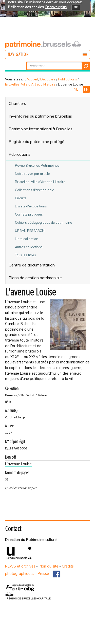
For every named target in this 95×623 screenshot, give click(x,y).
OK (76, 7)
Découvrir (47, 79)
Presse (43, 573)
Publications (67, 79)
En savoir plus (56, 7)
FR (86, 89)
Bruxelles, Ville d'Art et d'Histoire (30, 84)
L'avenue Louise (18, 464)
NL (76, 89)
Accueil (32, 79)
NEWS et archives (20, 566)
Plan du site (48, 566)
